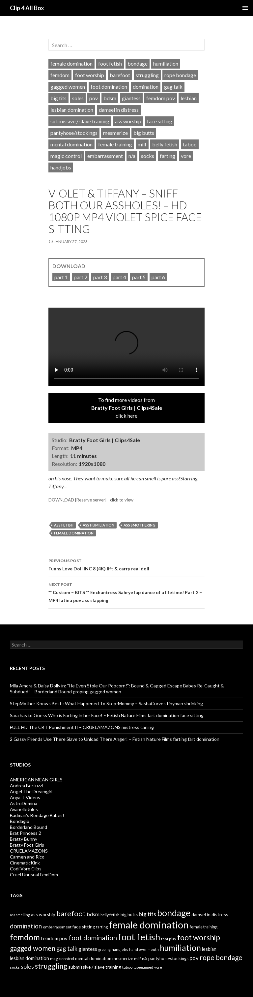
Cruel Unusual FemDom (34, 874)
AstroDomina (23, 803)
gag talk (173, 86)
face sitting (159, 121)
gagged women (67, 86)
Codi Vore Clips (26, 868)
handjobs (60, 167)
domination (145, 86)
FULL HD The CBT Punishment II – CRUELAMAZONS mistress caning (82, 727)
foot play (168, 939)
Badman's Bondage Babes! (37, 815)
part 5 (139, 277)
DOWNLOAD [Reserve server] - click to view (90, 499)
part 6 (158, 277)
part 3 (100, 277)
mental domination (71, 144)
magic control (66, 156)
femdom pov (160, 98)
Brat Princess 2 (25, 833)
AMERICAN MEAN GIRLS (36, 779)
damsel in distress (119, 109)
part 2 (80, 277)
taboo (190, 144)
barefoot (120, 75)
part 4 (119, 277)
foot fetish (110, 63)
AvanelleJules (24, 809)
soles (78, 98)
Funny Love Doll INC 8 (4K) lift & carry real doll (126, 564)
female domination (71, 63)
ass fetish (63, 525)
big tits (58, 98)
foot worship (89, 75)
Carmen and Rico (27, 857)
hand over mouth (144, 949)
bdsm (109, 98)
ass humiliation (98, 525)
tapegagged (143, 967)
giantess (131, 98)
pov (93, 98)
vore (186, 156)
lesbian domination (71, 109)
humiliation (165, 63)
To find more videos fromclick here (126, 408)
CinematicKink (25, 862)
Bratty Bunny (23, 839)
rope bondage (180, 75)
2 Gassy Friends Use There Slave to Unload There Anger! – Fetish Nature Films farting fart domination (114, 739)
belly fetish (164, 144)
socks (147, 156)
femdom (60, 75)
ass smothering (139, 525)
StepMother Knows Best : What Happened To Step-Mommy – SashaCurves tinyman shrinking (106, 703)
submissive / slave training (79, 121)
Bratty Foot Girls (27, 845)
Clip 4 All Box (27, 8)
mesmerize (115, 133)
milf (142, 144)
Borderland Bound (28, 827)
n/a (131, 156)
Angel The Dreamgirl (31, 791)
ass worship (128, 121)
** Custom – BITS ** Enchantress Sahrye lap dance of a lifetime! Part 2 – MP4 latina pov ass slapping (126, 592)
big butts (143, 133)
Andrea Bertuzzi (26, 785)
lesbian (189, 98)
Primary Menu (245, 8)
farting (167, 156)
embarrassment (105, 156)
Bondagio (19, 821)
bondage (137, 63)
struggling (147, 75)
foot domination (109, 86)
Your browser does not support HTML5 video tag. (126, 347)
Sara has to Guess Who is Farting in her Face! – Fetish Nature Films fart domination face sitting (107, 715)
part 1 (61, 277)
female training (115, 144)
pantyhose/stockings (74, 133)
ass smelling (20, 915)
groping (104, 949)
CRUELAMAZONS (29, 851)
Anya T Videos (25, 797)
